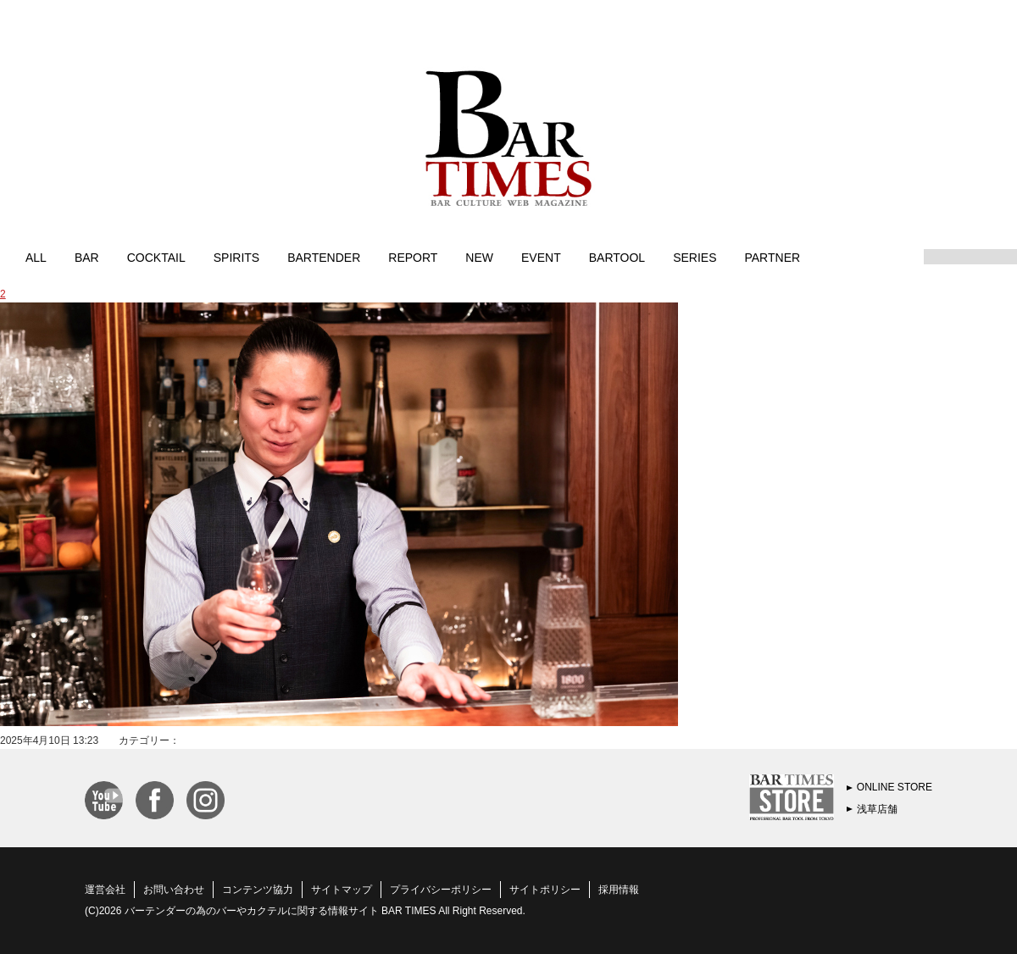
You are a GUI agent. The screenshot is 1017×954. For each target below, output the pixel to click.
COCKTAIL (156, 257)
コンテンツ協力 (257, 890)
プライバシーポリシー (441, 890)
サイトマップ (341, 890)
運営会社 (105, 890)
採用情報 (618, 890)
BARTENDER (323, 257)
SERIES (694, 257)
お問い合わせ (173, 890)
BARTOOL (617, 257)
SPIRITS (236, 257)
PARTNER (772, 257)
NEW (479, 257)
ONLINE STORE (894, 787)
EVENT (541, 257)
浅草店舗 (877, 809)
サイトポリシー (545, 890)
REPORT (412, 257)
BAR (87, 257)
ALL (36, 257)
